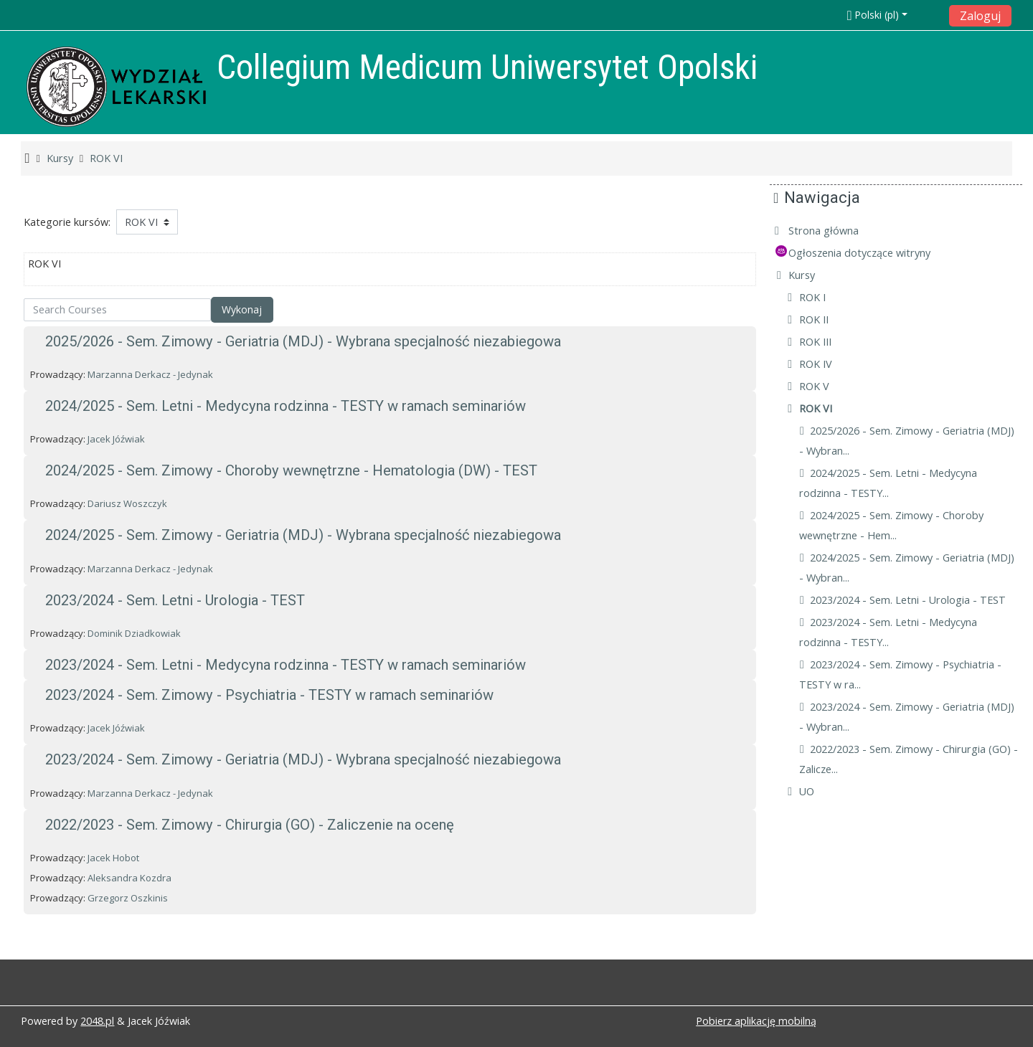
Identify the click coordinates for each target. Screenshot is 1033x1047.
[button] (893, 15)
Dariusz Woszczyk (127, 503)
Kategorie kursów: (67, 222)
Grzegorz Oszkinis (128, 897)
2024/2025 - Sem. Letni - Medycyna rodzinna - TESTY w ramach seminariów (285, 405)
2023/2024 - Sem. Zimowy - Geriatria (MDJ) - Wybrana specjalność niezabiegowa (303, 759)
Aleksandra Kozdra (129, 877)
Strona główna (834, 230)
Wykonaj (242, 309)
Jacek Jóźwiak (116, 438)
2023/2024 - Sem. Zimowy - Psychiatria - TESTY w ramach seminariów (269, 694)
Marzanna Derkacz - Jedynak (150, 374)
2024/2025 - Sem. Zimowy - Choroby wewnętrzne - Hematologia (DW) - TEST (291, 470)
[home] (116, 86)
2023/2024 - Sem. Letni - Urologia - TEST (175, 600)
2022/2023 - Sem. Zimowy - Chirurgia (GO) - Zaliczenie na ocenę (249, 824)
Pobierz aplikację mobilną (756, 1021)
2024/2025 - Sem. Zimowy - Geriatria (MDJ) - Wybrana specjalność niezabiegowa (303, 535)
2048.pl (97, 1021)
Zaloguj (980, 16)
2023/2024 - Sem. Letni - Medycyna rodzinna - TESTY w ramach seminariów (285, 664)
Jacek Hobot (113, 857)
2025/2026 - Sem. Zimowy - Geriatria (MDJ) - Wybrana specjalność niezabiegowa (303, 341)
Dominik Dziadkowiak (134, 633)
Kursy (812, 275)
